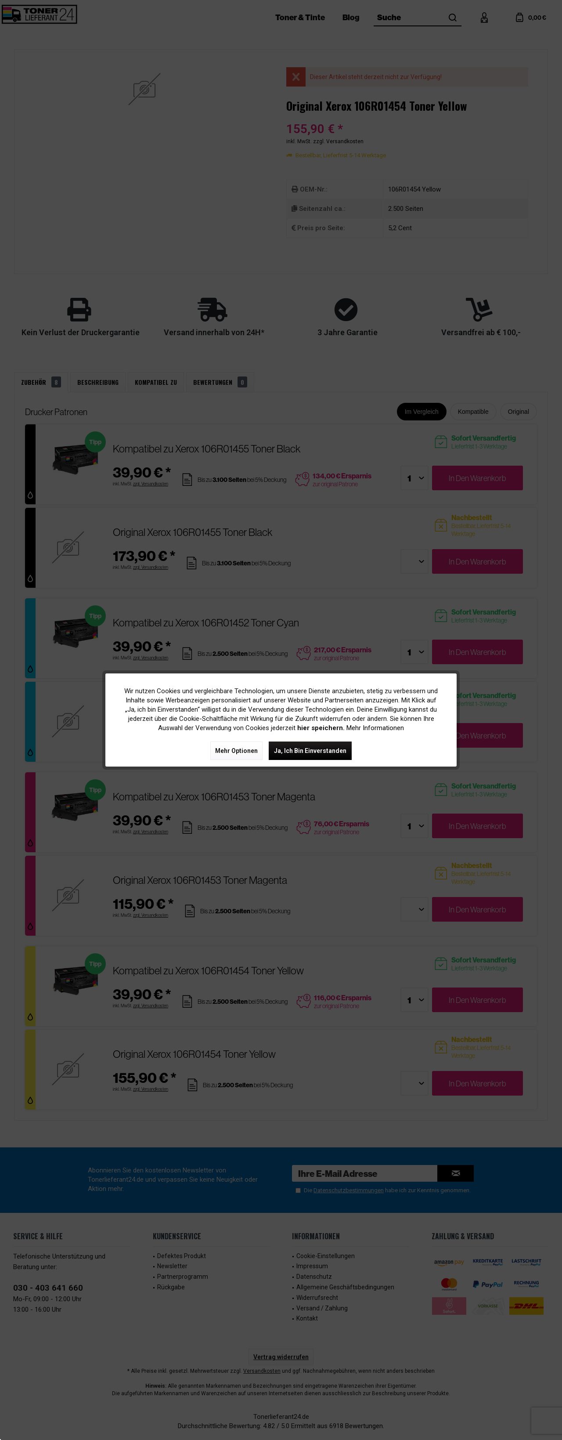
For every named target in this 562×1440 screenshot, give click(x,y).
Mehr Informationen (375, 728)
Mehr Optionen (236, 750)
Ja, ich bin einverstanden (310, 750)
